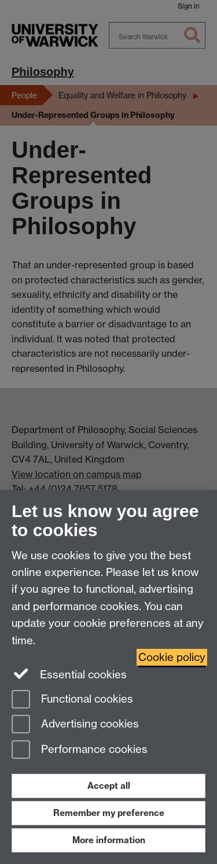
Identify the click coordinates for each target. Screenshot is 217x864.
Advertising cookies (75, 725)
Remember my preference (108, 812)
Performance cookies (80, 750)
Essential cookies (69, 673)
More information (108, 840)
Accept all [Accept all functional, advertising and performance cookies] (108, 785)
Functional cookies (72, 700)
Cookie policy (171, 657)
